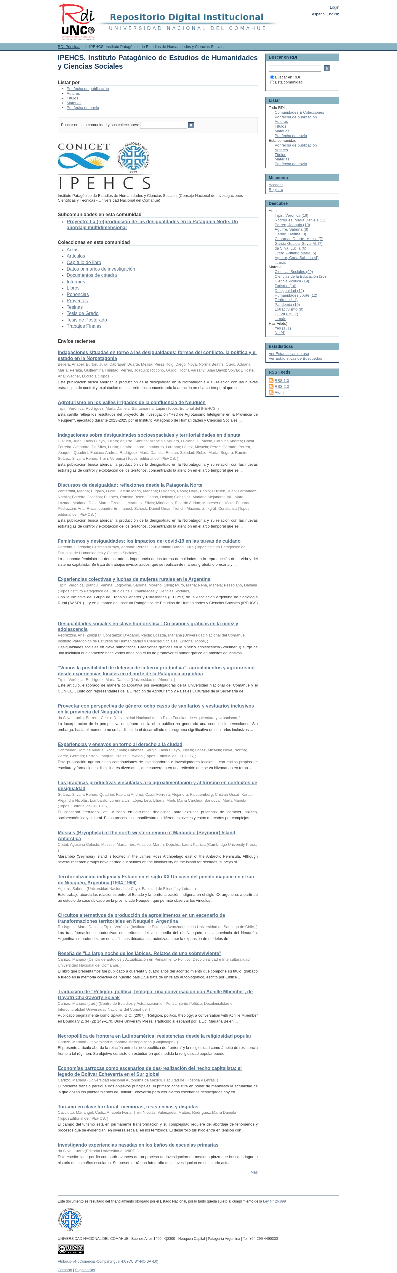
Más (254, 1172)
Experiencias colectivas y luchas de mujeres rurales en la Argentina (134, 579)
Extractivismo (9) (289, 309)
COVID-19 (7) (286, 314)
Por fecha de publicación (88, 88)
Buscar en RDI (285, 77)
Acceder (276, 185)
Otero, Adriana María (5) (295, 253)
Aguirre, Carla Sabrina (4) (296, 257)
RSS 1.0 (282, 380)
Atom (279, 392)
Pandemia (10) (287, 304)
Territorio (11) (286, 300)
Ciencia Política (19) (292, 281)
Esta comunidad (286, 82)
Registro (276, 189)
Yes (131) (283, 328)
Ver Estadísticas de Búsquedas (295, 358)
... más (280, 262)
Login (334, 7)
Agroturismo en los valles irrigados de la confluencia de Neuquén (132, 402)
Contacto (65, 1270)
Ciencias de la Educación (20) (300, 276)
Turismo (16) (285, 286)
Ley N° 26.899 (274, 1201)
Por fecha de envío (83, 107)
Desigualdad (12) (289, 290)
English (332, 14)
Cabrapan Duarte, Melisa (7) (299, 239)
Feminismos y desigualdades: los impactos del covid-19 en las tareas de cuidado (149, 541)
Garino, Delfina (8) (290, 234)
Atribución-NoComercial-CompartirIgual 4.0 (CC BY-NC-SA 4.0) (108, 1261)
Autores (73, 93)
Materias (74, 103)
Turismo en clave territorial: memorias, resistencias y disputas (128, 1106)
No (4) (280, 332)
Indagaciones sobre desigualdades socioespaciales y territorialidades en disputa (149, 435)
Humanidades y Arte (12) (296, 295)
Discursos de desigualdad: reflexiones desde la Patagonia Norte (130, 485)
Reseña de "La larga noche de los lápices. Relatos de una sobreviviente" (139, 953)
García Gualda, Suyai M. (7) (299, 243)
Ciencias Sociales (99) (294, 271)
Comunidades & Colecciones (299, 112)
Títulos (72, 98)
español (319, 14)
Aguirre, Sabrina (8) (291, 229)
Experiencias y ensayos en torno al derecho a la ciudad (120, 744)
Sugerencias (85, 1270)
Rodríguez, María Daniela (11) (300, 220)
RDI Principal (69, 46)
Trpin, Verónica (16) (291, 215)
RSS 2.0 (282, 386)
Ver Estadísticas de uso (289, 353)
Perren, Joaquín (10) (292, 225)
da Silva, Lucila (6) (290, 248)
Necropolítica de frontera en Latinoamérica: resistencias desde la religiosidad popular (155, 1036)
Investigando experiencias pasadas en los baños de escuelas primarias (138, 1144)
